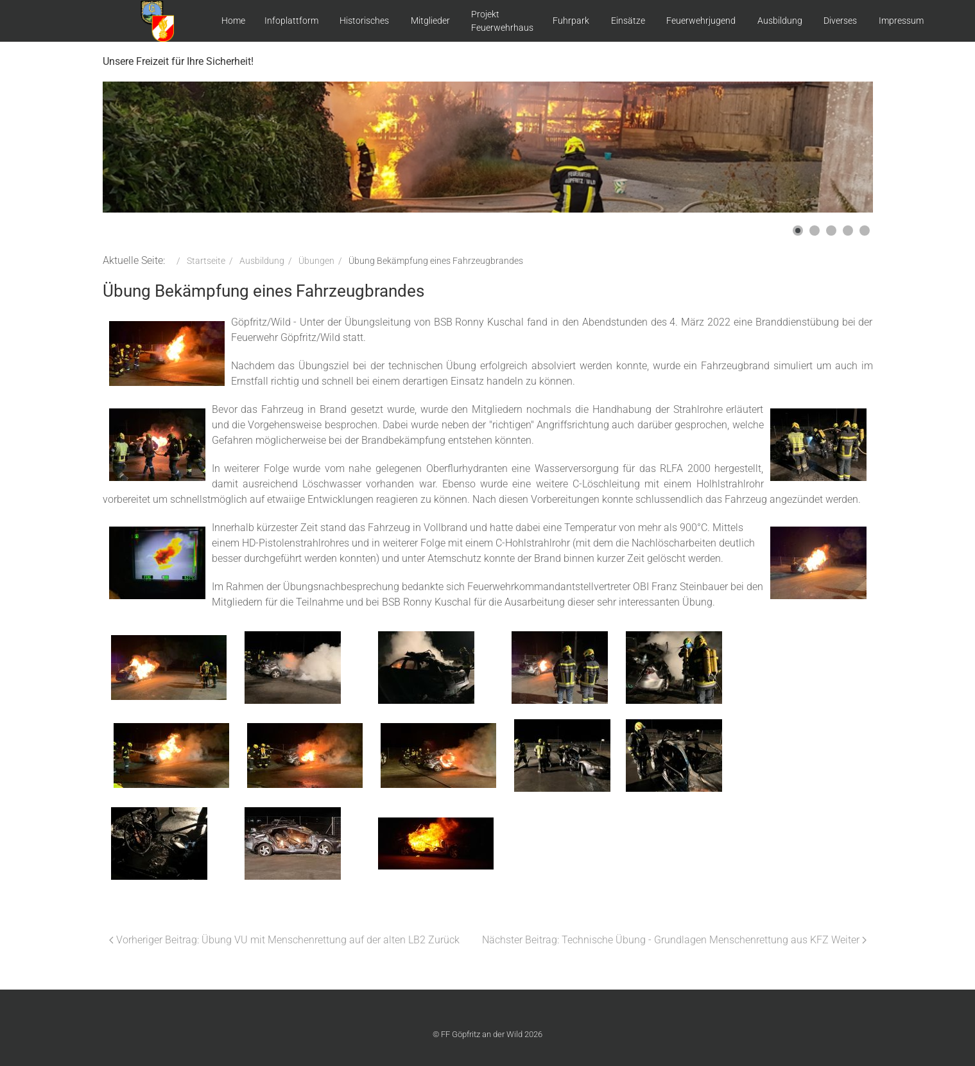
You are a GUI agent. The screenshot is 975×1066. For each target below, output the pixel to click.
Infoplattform (291, 20)
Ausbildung (779, 20)
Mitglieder (430, 20)
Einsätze (628, 20)
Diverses (840, 20)
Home (233, 20)
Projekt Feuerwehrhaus (502, 21)
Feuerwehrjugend (701, 20)
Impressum (901, 20)
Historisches (364, 20)
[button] (798, 230)
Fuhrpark (571, 20)
